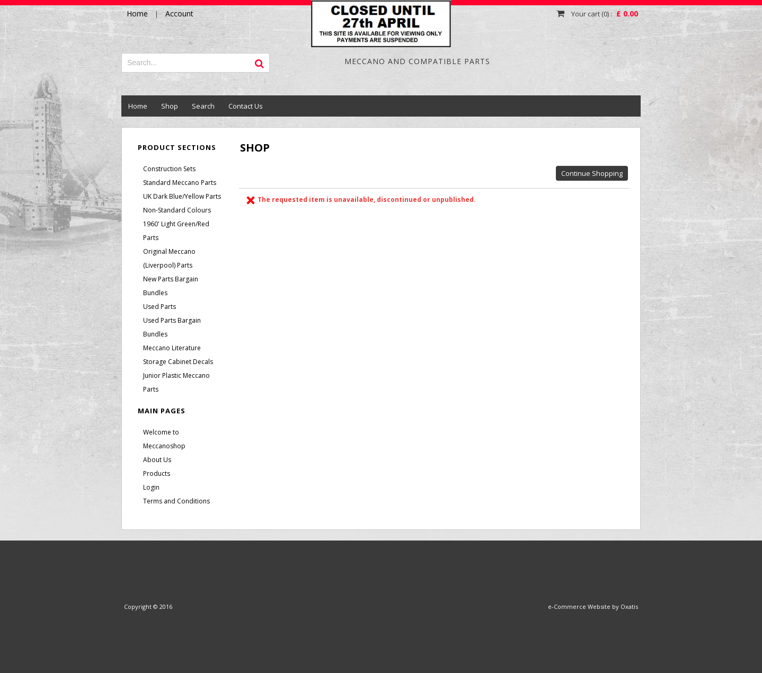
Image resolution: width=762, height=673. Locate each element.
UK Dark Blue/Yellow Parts (182, 196)
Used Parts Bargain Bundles (172, 327)
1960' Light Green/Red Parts (176, 230)
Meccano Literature (172, 347)
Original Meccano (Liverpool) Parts (169, 258)
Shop (169, 106)
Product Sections (177, 147)
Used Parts (159, 306)
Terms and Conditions (176, 501)
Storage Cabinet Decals (178, 361)
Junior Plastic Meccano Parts (176, 382)
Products (156, 473)
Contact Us (245, 106)
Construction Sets (169, 168)
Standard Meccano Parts (179, 182)
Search (203, 106)
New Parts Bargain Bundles (170, 285)
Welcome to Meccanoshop (164, 439)
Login (151, 487)
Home (137, 106)
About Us (157, 459)
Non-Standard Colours (177, 210)
